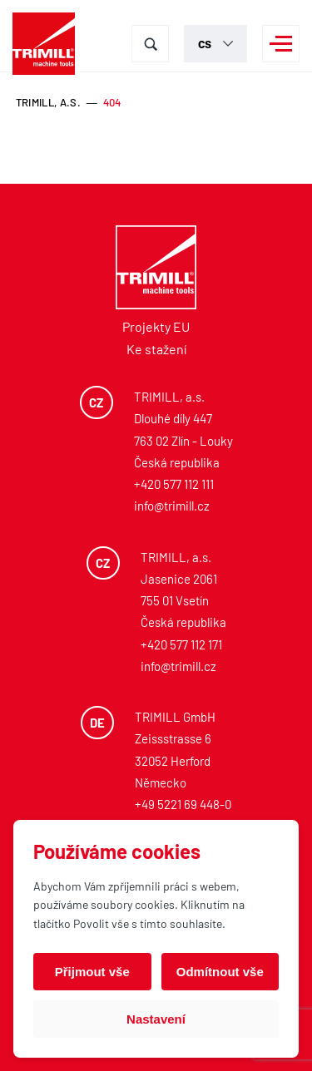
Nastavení (156, 1019)
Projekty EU (156, 326)
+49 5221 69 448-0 (183, 804)
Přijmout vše (92, 972)
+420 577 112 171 (181, 644)
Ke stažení (156, 349)
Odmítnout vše (220, 972)
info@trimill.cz (172, 505)
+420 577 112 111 (174, 483)
